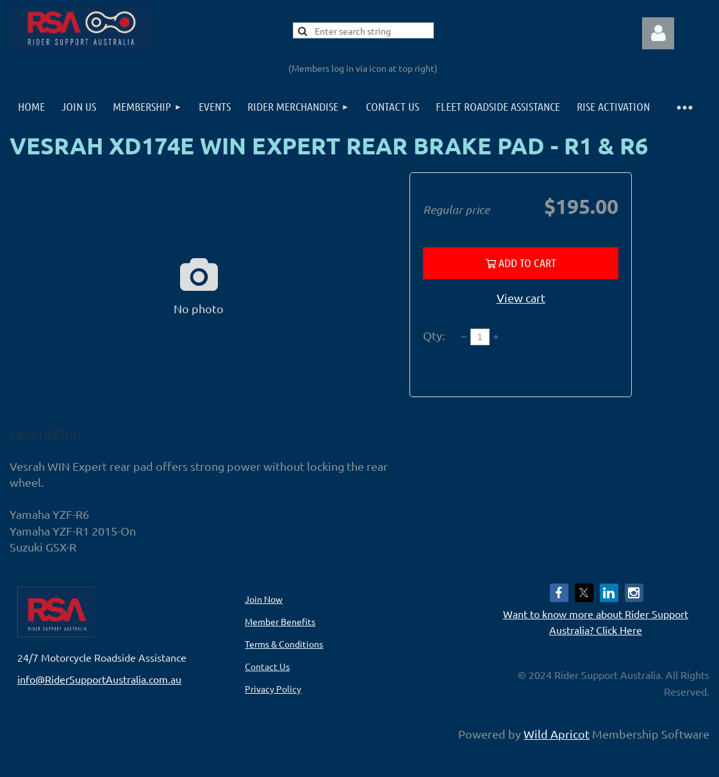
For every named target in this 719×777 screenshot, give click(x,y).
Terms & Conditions (284, 644)
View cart (521, 297)
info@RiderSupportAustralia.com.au (99, 679)
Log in (658, 33)
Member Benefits (280, 621)
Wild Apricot (557, 733)
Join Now (264, 599)
